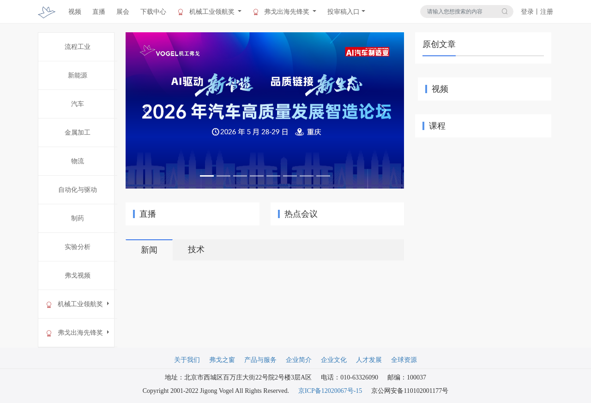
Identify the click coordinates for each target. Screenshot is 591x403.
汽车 (77, 104)
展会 (122, 11)
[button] (146, 110)
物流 (77, 161)
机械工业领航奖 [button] (206, 12)
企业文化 (334, 359)
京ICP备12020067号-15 (330, 390)
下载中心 (153, 11)
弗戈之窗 (222, 359)
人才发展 (369, 359)
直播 (98, 11)
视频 (74, 11)
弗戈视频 (77, 275)
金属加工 (77, 132)
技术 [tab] (196, 249)
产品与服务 (260, 359)
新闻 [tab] (149, 250)
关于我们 (187, 359)
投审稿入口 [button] (343, 11)
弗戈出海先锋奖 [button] (282, 12)
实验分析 (77, 246)
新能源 (77, 75)
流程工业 (77, 46)
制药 (77, 218)
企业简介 (299, 359)
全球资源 (404, 359)
